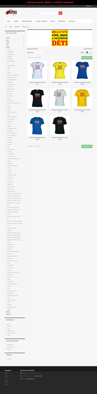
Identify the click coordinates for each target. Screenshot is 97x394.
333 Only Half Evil (11, 65)
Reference (62, 21)
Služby (15, 21)
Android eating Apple (11, 79)
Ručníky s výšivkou (11, 307)
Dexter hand (10, 121)
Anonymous (10, 86)
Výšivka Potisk (10, 330)
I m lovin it (9, 170)
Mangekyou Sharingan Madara (14, 237)
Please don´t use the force (13, 272)
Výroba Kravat (10, 347)
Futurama (9, 137)
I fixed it (9, 161)
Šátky (7, 40)
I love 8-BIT (9, 163)
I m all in (9, 168)
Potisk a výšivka (41, 21)
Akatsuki (9, 72)
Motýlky (9, 309)
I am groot (9, 151)
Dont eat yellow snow (12, 128)
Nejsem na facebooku (12, 256)
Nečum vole (10, 253)
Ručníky (8, 311)
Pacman (9, 270)
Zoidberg (9, 304)
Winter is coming (11, 300)
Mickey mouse (10, 244)
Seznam (90, 52)
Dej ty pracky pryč (11, 119)
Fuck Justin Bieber (11, 135)
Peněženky (9, 56)
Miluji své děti (10, 246)
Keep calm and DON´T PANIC (13, 200)
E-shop (10, 26)
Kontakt (72, 21)
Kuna (8, 225)
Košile (7, 42)
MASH (8, 242)
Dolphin (9, 126)
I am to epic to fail (11, 156)
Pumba (8, 279)
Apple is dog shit (11, 89)
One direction (10, 265)
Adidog (8, 68)
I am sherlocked (10, 154)
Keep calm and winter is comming (14, 223)
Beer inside (9, 93)
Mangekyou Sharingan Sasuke (14, 239)
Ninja (8, 263)
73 (7, 63)
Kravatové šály (10, 54)
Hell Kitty (9, 144)
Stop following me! (11, 290)
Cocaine (9, 107)
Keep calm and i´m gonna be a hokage (13, 204)
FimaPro (9, 349)
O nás (8, 21)
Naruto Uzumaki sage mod (13, 251)
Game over (9, 140)
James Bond (10, 181)
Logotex (9, 359)
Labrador (9, 230)
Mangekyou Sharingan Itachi (13, 232)
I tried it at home (10, 177)
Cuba (8, 114)
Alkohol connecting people (13, 75)
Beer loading (10, 96)
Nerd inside (9, 258)
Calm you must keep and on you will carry (13, 104)
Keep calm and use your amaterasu (12, 213)
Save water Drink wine (12, 284)
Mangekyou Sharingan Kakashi (14, 235)
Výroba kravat (26, 21)
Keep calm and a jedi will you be (14, 193)
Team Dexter (10, 293)
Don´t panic (9, 130)
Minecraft (9, 249)
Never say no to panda (12, 260)
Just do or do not (11, 186)
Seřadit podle (30, 52)
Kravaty (8, 37)
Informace (10, 320)
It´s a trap (9, 179)
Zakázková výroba (11, 332)
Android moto (10, 82)
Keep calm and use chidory (13, 207)
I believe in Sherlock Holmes (13, 158)
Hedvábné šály (10, 51)
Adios (8, 70)
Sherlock (9, 286)
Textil (7, 44)
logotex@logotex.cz (30, 378)
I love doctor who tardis (12, 165)
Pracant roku (10, 274)
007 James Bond (11, 61)
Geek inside (10, 142)
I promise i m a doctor (12, 174)
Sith (8, 288)
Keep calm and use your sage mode (13, 217)
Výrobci (9, 355)
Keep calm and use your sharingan (14, 221)
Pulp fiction (9, 277)
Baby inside (9, 91)
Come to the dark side (12, 112)
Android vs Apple (11, 84)
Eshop (52, 21)
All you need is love (11, 77)
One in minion (10, 267)
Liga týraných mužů (11, 228)
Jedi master (9, 184)
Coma (8, 109)
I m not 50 (9, 172)
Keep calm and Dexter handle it (14, 198)
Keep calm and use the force (13, 209)
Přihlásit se (89, 6)
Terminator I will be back (12, 295)
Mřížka (87, 52)
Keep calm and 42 (11, 191)
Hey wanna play (10, 149)
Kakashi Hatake (10, 188)
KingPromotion (10, 344)
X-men (8, 302)
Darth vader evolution (12, 116)
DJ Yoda (9, 123)
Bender (9, 98)
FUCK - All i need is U (12, 133)
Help (8, 147)
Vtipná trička (17, 26)
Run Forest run (10, 281)
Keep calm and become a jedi (13, 195)
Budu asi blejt (10, 100)
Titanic (8, 297)
